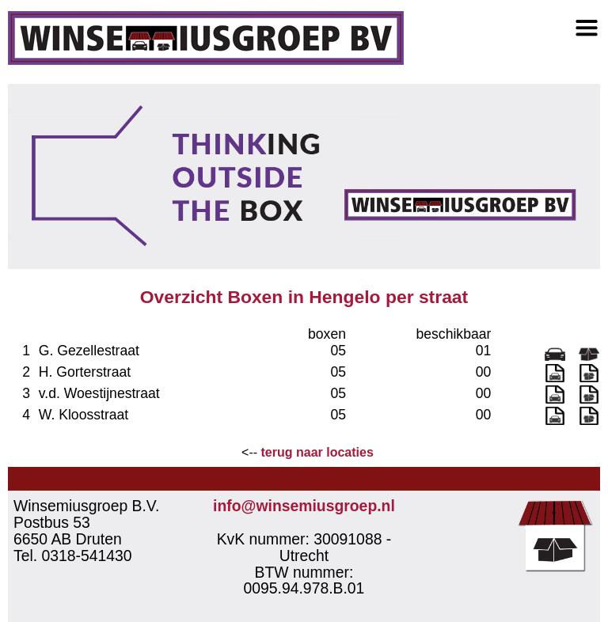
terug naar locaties (317, 452)
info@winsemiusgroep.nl (304, 505)
